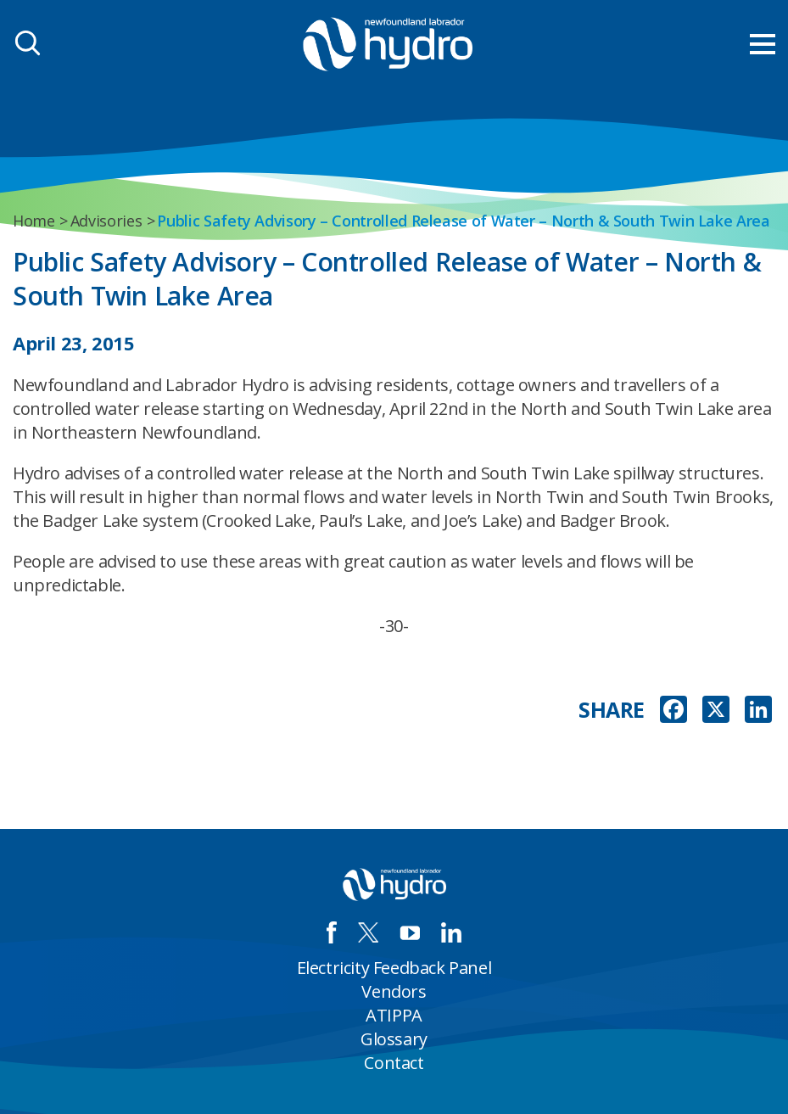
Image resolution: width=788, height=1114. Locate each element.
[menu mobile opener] (762, 44)
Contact (393, 1062)
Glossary (394, 1038)
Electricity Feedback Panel (394, 967)
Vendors (393, 991)
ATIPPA (394, 1015)
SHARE (611, 710)
